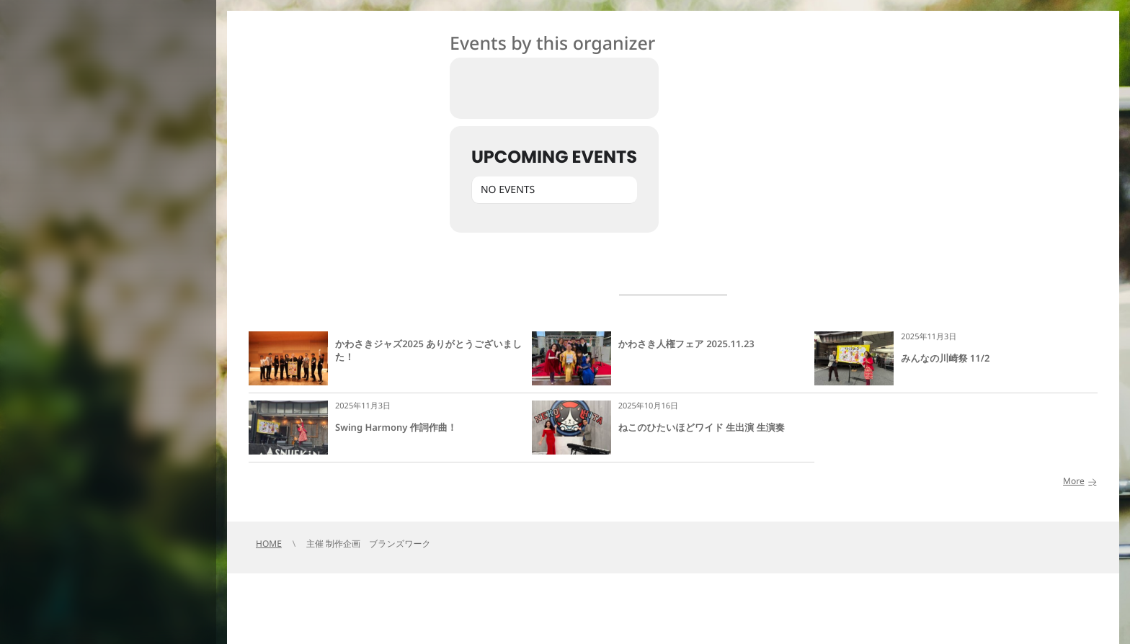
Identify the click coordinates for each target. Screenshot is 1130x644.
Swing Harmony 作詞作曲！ (396, 427)
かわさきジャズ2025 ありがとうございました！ (428, 350)
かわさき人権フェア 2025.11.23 (686, 343)
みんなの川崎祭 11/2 (945, 358)
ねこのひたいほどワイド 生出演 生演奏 (701, 427)
